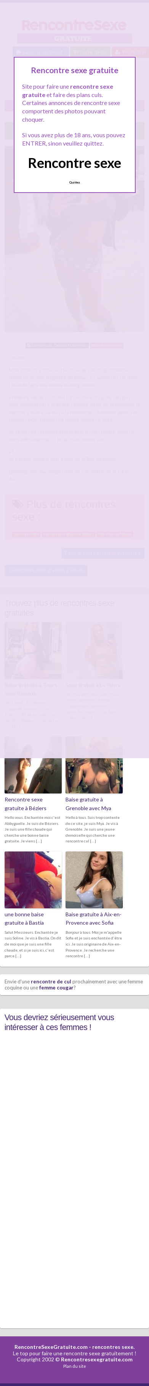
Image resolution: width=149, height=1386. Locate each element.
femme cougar (56, 988)
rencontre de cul (51, 981)
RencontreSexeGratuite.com (51, 1347)
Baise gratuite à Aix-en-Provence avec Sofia (94, 918)
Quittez (74, 182)
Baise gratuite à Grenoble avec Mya (88, 803)
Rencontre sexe (74, 162)
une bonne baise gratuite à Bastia (24, 918)
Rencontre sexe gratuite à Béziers (25, 803)
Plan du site (74, 1366)
